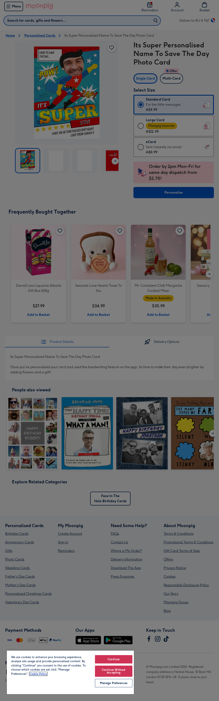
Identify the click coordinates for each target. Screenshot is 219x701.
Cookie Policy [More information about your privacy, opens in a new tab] (38, 673)
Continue (114, 659)
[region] (70, 672)
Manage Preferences (113, 683)
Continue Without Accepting (113, 671)
